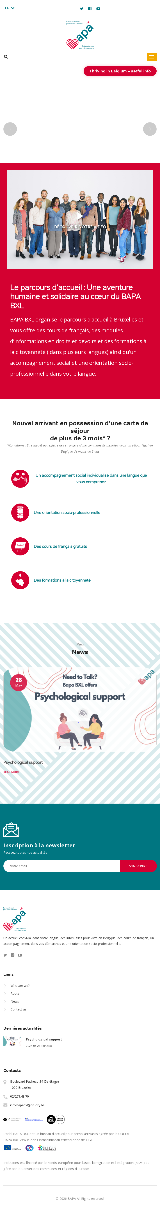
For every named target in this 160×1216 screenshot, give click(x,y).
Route (15, 993)
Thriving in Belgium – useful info (120, 71)
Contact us (18, 1009)
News (15, 1001)
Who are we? (20, 985)
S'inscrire (138, 866)
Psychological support (44, 1039)
